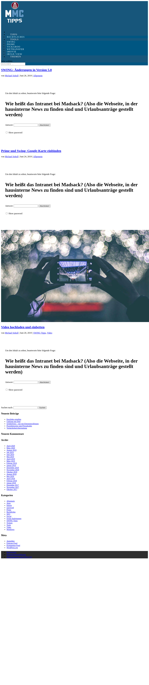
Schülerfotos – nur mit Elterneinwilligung (23, 424)
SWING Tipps (39, 333)
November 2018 (13, 470)
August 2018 (11, 474)
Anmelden (11, 541)
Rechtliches (11, 512)
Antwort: (21, 125)
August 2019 (11, 450)
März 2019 (11, 461)
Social (9, 516)
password (10, 508)
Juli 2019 (10, 452)
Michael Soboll (11, 76)
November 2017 (13, 487)
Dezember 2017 (13, 485)
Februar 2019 (12, 463)
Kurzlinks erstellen (14, 419)
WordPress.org (12, 548)
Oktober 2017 (12, 490)
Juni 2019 (10, 455)
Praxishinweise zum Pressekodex (19, 426)
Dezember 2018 (13, 468)
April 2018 (11, 479)
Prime (9, 510)
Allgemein (37, 76)
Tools (9, 525)
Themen (15, 56)
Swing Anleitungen (14, 519)
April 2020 (11, 446)
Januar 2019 (11, 465)
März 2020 (11, 448)
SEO (8, 514)
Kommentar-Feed (13, 545)
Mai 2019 (10, 457)
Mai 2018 (10, 476)
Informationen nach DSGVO (19, 557)
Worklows (10, 529)
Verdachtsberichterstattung (17, 428)
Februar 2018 (12, 481)
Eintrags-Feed (12, 543)
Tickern (9, 523)
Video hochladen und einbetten (23, 327)
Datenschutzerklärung (16, 554)
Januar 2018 (11, 483)
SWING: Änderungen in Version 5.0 (26, 70)
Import (9, 505)
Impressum (11, 552)
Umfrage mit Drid (13, 422)
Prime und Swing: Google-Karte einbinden (31, 151)
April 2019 (11, 459)
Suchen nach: (7, 407)
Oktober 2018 (12, 472)
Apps (9, 503)
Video (49, 333)
